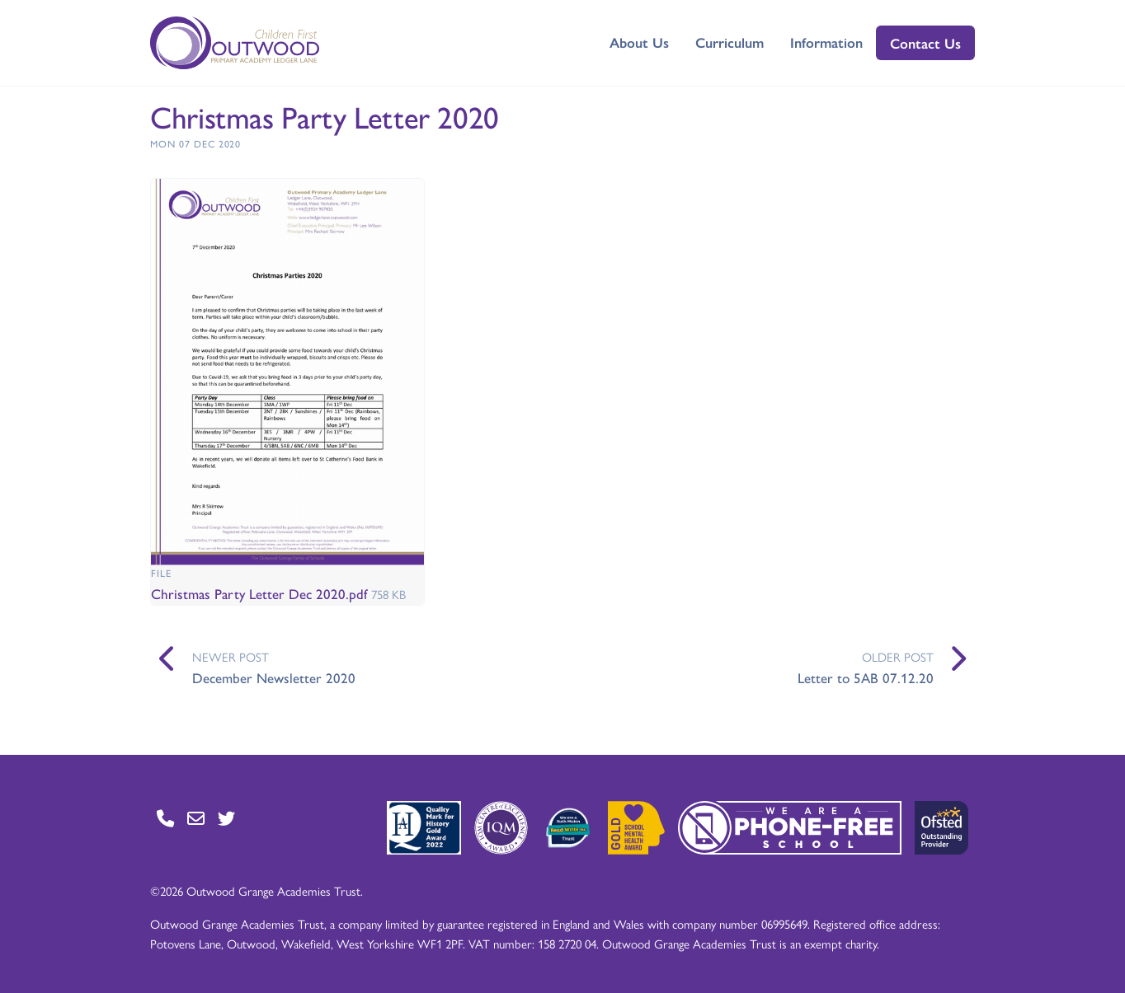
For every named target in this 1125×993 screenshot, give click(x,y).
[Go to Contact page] (165, 818)
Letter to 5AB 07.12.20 (866, 677)
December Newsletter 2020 (273, 677)
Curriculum (729, 42)
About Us (639, 42)
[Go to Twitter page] (226, 818)
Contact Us (925, 43)
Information (826, 42)
